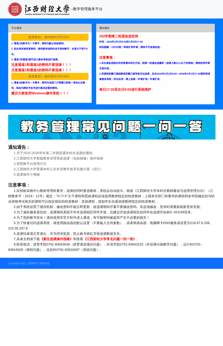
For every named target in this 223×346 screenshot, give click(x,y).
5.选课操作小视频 (24, 174)
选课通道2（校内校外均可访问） (49, 76)
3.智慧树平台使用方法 (27, 164)
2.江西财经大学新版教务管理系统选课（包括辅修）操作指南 (55, 158)
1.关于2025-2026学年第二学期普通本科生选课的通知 (50, 153)
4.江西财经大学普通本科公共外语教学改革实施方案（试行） (55, 169)
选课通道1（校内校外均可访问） (49, 37)
